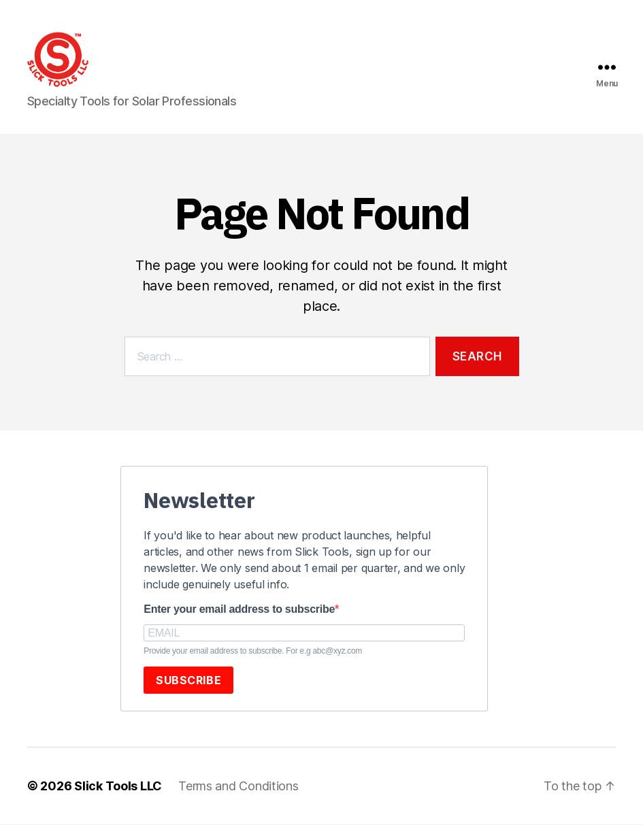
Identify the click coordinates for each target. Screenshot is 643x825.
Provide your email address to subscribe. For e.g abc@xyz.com (253, 651)
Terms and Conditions (238, 786)
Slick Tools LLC (118, 786)
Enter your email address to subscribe (239, 610)
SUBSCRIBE (188, 680)
